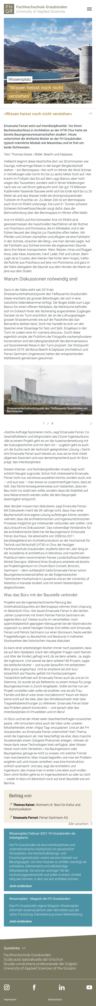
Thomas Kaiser (24, 805)
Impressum (10, 999)
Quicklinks (12, 948)
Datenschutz (55, 999)
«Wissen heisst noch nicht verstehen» (38, 113)
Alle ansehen (78, 824)
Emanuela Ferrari (25, 818)
